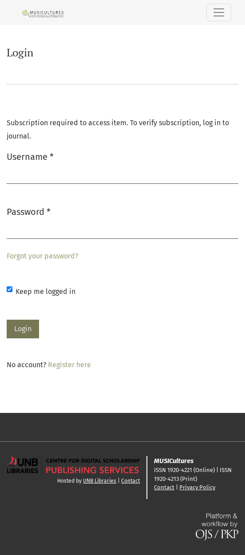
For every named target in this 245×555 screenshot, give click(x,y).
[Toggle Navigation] (218, 12)
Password (29, 211)
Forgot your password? (42, 256)
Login (23, 329)
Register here (69, 365)
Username (30, 156)
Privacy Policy (197, 487)
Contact (130, 481)
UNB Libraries (99, 481)
